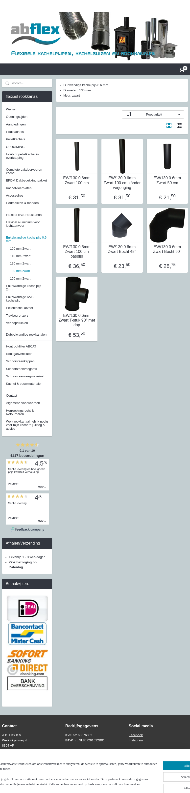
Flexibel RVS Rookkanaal (24, 215)
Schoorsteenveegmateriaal (25, 376)
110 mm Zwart (20, 256)
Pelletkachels (15, 139)
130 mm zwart (20, 271)
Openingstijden (16, 117)
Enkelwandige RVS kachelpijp (19, 298)
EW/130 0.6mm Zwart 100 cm (77, 180)
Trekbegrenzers (17, 315)
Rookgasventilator (19, 354)
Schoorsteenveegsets (21, 369)
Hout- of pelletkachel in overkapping (22, 156)
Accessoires (14, 195)
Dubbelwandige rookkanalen (26, 334)
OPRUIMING (15, 147)
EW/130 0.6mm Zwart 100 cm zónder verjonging (122, 183)
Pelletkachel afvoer (19, 308)
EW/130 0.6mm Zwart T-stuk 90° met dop (77, 320)
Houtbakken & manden (22, 203)
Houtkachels (15, 132)
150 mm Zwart (20, 278)
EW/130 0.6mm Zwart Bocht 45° (122, 249)
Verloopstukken (17, 323)
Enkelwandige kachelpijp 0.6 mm (26, 239)
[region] (62, 769)
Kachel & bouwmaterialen (24, 384)
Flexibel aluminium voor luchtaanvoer (23, 223)
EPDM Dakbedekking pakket (26, 180)
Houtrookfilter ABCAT (21, 346)
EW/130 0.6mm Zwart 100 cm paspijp (77, 251)
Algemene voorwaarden (23, 403)
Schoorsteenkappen (20, 361)
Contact (11, 395)
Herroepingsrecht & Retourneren (20, 412)
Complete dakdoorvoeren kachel (24, 171)
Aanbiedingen (16, 124)
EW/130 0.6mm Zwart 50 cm (167, 180)
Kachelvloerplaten (18, 188)
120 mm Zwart (20, 263)
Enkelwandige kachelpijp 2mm (23, 287)
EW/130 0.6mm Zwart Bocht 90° (167, 249)
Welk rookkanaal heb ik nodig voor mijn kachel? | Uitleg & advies (27, 425)
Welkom (12, 109)
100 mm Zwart (20, 248)
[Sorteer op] (153, 115)
